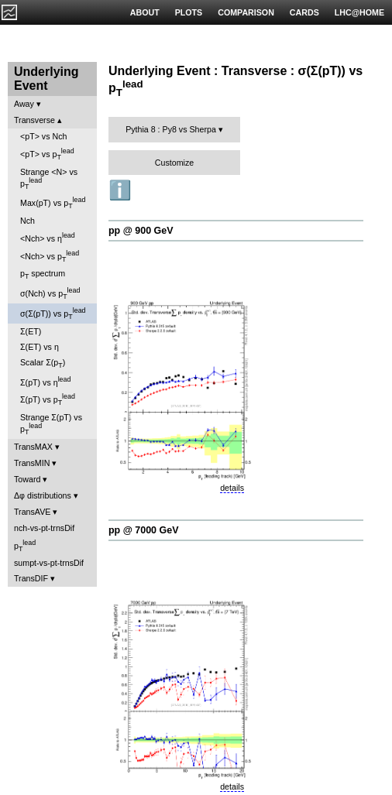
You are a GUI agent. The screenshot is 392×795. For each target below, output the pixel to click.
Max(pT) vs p (52, 203)
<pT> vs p (47, 154)
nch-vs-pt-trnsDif (44, 528)
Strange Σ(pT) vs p (51, 424)
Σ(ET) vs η (39, 346)
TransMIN (32, 463)
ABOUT (145, 12)
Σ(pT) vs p (47, 399)
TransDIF (31, 578)
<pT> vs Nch (43, 136)
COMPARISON (246, 12)
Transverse (34, 120)
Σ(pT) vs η (45, 381)
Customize (174, 162)
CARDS (304, 12)
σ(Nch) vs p (50, 293)
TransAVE (32, 511)
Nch (27, 220)
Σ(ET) (30, 331)
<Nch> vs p (49, 256)
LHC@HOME (359, 12)
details (232, 487)
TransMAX (33, 446)
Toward (27, 479)
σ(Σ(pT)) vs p (53, 313)
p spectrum (42, 274)
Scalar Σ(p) (42, 363)
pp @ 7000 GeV (143, 530)
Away (24, 103)
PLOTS (189, 12)
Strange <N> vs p (48, 178)
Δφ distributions (42, 495)
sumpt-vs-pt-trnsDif (49, 562)
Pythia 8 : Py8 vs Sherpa (171, 129)
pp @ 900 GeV (141, 230)
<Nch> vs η (47, 237)
